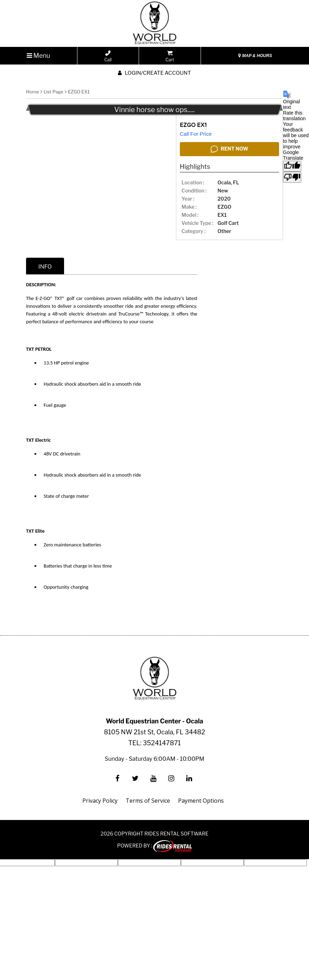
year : (188, 199)
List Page (53, 91)
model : (190, 215)
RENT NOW (229, 149)
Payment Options (201, 800)
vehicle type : (197, 223)
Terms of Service (148, 800)
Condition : (194, 191)
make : (189, 207)
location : (193, 182)
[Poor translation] (292, 177)
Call (108, 56)
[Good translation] (292, 166)
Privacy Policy (100, 800)
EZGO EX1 (79, 91)
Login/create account (154, 73)
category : (194, 231)
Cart (169, 56)
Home (32, 91)
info (45, 266)
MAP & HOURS (255, 55)
